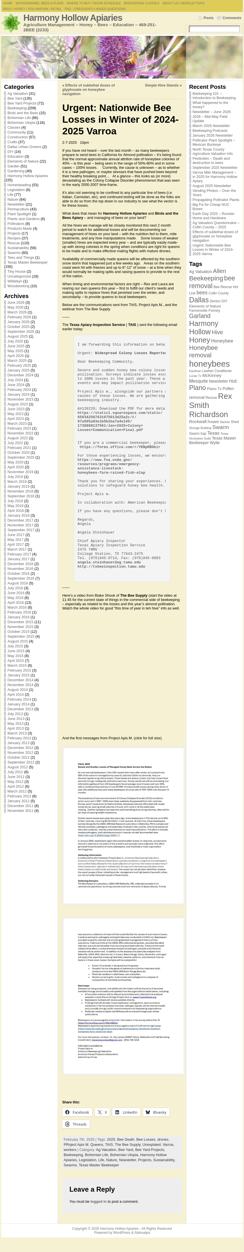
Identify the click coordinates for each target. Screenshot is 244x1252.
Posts (209, 18)
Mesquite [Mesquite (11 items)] (198, 380)
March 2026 (17, 312)
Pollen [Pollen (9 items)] (228, 388)
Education (15, 156)
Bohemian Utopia (21, 122)
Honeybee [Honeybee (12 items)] (222, 341)
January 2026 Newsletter (213, 135)
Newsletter (15, 204)
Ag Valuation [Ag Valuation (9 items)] (200, 271)
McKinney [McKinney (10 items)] (211, 375)
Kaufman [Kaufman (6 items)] (195, 371)
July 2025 (15, 341)
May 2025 (15, 351)
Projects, (145, 1160)
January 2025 (18, 370)
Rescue (13, 243)
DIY (10, 151)
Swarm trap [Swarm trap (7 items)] (198, 434)
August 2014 (17, 689)
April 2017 (15, 544)
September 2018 (20, 496)
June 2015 (15, 651)
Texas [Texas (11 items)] (213, 433)
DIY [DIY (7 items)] (224, 301)
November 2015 (20, 627)
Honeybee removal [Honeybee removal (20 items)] (203, 351)
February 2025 (19, 365)
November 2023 (20, 399)
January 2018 (18, 515)
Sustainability (18, 248)
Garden (13, 166)
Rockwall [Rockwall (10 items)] (198, 421)
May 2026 (15, 307)
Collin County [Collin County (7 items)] (218, 293)
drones (162, 1139)
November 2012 (20, 752)
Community (16, 132)
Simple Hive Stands (162, 85)
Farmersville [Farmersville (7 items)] (198, 311)
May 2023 (15, 414)
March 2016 (17, 607)
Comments (232, 18)
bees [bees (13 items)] (202, 292)
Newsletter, (128, 1160)
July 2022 (15, 443)
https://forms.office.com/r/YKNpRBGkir (120, 447)
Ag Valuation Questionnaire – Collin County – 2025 (216, 225)
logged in (99, 1201)
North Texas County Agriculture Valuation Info (213, 151)
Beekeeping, (74, 1155)
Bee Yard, (126, 1150)
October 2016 (18, 573)
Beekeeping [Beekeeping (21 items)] (206, 278)
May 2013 (15, 723)
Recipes (13, 238)
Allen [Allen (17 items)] (219, 271)
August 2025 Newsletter (212, 186)
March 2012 (17, 791)
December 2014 (20, 680)
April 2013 (15, 728)
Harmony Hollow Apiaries (72, 18)
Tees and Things (20, 257)
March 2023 (17, 423)
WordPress (121, 1233)
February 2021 (19, 448)
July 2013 (15, 714)
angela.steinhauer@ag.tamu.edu (109, 562)
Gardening (15, 171)
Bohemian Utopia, (125, 1155)
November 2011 (20, 810)
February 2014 (19, 699)
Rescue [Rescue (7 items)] (211, 398)
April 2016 (15, 602)
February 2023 (19, 428)
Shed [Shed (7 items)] (235, 422)
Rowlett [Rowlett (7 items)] (213, 422)
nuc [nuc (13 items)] (233, 381)
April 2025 (15, 356)
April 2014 (15, 694)
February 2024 (19, 389)
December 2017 (20, 520)
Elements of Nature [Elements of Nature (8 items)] (205, 306)
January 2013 (18, 743)
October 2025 (18, 327)
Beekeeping (17, 108)
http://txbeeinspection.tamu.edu (111, 567)
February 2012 (19, 796)
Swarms (13, 253)
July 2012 (15, 772)
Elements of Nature (23, 161)
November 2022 (20, 433)
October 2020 (18, 452)
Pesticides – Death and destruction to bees (211, 160)
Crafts (12, 142)
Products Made (19, 228)
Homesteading (19, 185)
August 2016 (17, 583)
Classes (13, 127)
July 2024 (15, 380)
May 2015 (15, 656)
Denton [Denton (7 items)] (215, 301)
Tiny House (16, 271)
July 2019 (15, 477)
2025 (111, 1139)
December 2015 (20, 622)
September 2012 (20, 762)
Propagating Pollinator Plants (216, 200)
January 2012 (18, 801)
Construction (17, 137)
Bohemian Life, (97, 1155)
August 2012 (17, 767)
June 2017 (15, 535)
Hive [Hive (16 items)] (217, 332)
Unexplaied (152, 1144)
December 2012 (20, 748)
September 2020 (20, 457)
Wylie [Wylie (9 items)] (215, 442)
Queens (96, 1144)
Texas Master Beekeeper (27, 262)
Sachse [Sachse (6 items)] (225, 422)
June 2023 (15, 409)
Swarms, (71, 1165)
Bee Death (125, 1139)
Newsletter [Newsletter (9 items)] (218, 381)
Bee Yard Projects (21, 103)
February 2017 (19, 554)
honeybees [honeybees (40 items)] (209, 363)
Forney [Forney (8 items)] (214, 310)
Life (10, 194)
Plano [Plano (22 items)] (197, 387)
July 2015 (15, 646)
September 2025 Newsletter (215, 167)
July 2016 (15, 588)
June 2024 (15, 385)
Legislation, (88, 1160)
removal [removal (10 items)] (197, 397)
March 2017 (17, 549)
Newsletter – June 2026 (212, 112)
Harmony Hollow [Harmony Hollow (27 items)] (203, 327)
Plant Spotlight (19, 214)
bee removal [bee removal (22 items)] (212, 282)
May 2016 (15, 598)
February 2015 (19, 670)
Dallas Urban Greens (24, 147)
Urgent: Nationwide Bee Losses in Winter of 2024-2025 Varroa (213, 249)
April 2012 (15, 786)
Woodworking (18, 286)
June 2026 (15, 302)
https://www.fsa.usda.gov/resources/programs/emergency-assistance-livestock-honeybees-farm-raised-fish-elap (111, 466)
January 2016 (18, 617)
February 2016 (19, 612)
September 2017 (20, 530)
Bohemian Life (19, 118)
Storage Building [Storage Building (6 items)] (200, 428)
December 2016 (20, 564)
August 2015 (17, 641)
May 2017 (15, 539)
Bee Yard (14, 98)
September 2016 (20, 578)
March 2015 (17, 665)
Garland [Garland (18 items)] (200, 316)
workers (70, 1150)
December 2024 (20, 375)
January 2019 (18, 486)
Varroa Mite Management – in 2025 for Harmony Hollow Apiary (215, 176)
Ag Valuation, (107, 1150)
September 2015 (20, 636)
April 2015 (15, 660)
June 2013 (15, 719)
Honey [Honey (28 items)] (199, 340)
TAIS (109, 1144)
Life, (102, 1160)
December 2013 (20, 709)
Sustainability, (164, 1160)
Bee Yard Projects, (150, 1150)
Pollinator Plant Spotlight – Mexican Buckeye (214, 142)
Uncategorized (19, 276)
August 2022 (17, 438)
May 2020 (15, 462)
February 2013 (19, 738)
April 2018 (15, 510)
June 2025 (15, 346)
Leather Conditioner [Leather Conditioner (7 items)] (217, 371)
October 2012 (18, 757)
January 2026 (18, 322)
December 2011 (20, 806)
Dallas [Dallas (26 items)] (199, 300)
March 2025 (17, 360)
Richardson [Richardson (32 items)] (208, 414)
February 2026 (19, 317)
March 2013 (17, 733)
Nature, (112, 1160)
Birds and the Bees (22, 113)
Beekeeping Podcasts (210, 130)
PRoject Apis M (76, 1144)
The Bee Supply (127, 1144)
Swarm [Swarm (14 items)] (220, 427)
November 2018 (20, 491)
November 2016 (20, 569)
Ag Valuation (17, 93)
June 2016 (15, 593)
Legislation (16, 190)
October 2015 (18, 631)
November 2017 (20, 525)
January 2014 (18, 704)
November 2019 (20, 472)
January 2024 (18, 394)
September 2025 (20, 331)
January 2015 (18, 675)
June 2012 (15, 777)
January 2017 (18, 559)
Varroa (168, 1144)
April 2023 (15, 418)
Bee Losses (145, 1139)
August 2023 (17, 404)
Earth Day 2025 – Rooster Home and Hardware (214, 216)
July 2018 (15, 501)
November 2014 (20, 685)
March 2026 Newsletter (211, 126)
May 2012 (15, 781)
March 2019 (17, 481)
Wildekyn (14, 281)
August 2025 (17, 336)
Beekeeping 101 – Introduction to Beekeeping (214, 95)
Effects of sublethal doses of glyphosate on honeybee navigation (88, 89)
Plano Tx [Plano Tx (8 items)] (214, 389)
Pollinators (15, 223)
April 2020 (15, 467)
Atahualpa (142, 1233)
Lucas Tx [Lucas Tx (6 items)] (195, 375)
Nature (12, 199)
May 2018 (15, 506)
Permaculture (18, 209)
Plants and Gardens (23, 219)
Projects (13, 233)
